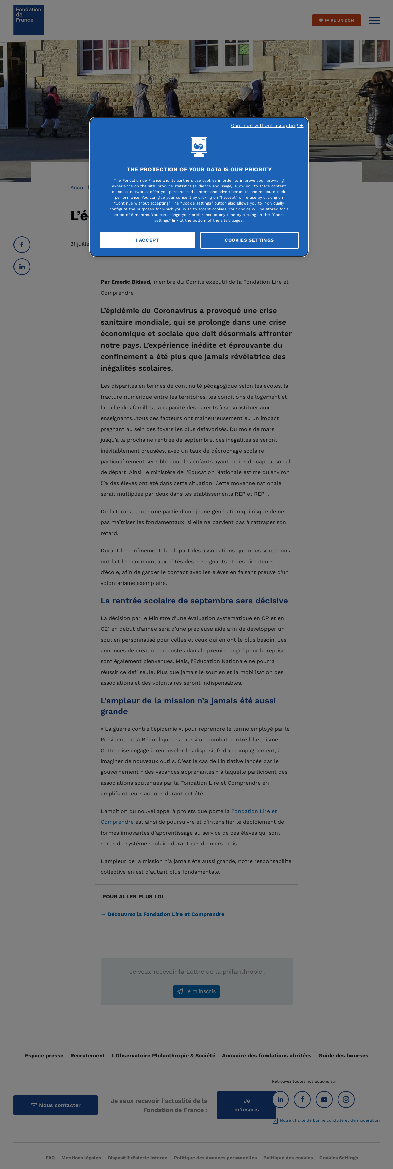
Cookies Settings (249, 240)
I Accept (147, 240)
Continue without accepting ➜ (267, 125)
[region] (199, 187)
